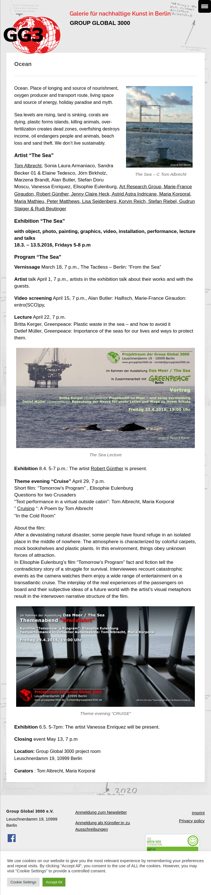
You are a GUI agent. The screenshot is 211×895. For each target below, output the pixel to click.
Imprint (198, 809)
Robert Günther (108, 466)
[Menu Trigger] (204, 6)
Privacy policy (191, 817)
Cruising (26, 505)
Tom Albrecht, (29, 165)
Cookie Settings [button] (23, 882)
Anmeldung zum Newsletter (101, 808)
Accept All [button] (54, 882)
